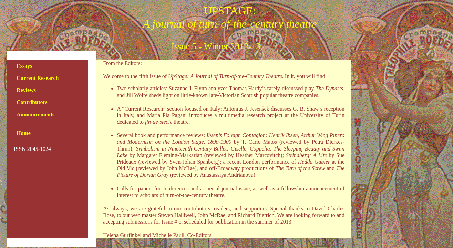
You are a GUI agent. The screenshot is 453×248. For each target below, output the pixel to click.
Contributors (32, 102)
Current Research (38, 78)
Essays (24, 66)
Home (24, 133)
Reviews (26, 90)
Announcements (35, 114)
